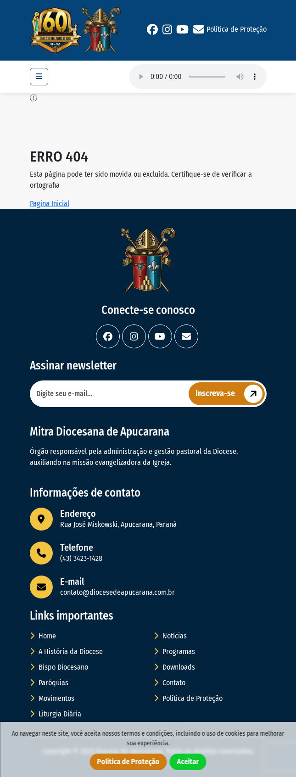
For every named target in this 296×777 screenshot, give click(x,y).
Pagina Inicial (49, 203)
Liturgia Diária (55, 714)
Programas (174, 651)
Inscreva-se (230, 393)
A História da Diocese (66, 651)
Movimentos (52, 698)
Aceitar (188, 761)
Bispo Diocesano (59, 667)
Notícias (170, 636)
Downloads (174, 667)
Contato (169, 682)
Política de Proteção (237, 29)
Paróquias (49, 682)
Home (43, 636)
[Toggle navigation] (39, 76)
